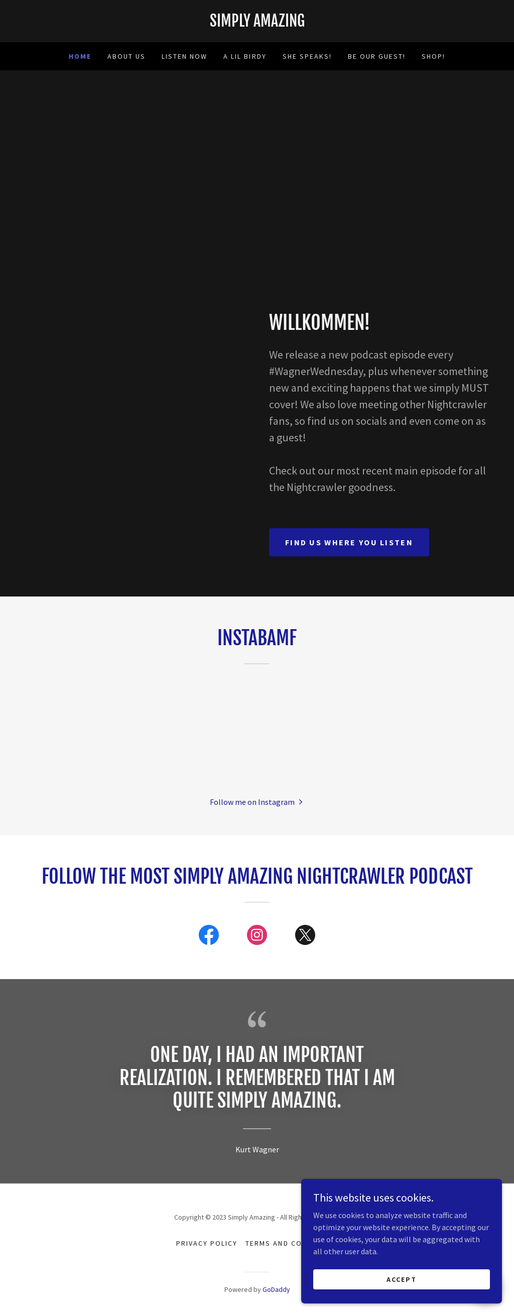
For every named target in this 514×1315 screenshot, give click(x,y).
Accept (402, 1278)
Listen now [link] (184, 56)
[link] (257, 24)
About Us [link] (126, 56)
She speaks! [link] (307, 56)
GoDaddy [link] (276, 1289)
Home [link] (80, 56)
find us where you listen (349, 542)
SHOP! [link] (433, 56)
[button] (257, 801)
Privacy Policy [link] (206, 1243)
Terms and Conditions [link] (291, 1243)
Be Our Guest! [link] (377, 56)
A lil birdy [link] (244, 56)
